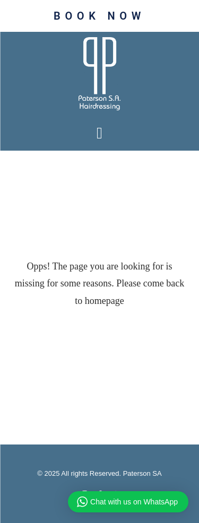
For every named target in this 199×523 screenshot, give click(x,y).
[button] (100, 133)
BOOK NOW (99, 16)
